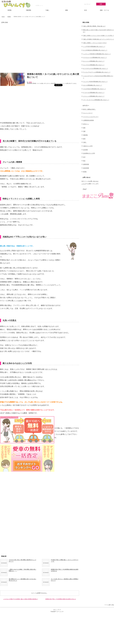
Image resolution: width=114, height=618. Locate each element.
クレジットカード (88, 113)
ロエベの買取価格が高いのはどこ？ (92, 85)
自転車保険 (86, 168)
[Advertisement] (39, 49)
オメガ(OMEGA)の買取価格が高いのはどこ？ (95, 50)
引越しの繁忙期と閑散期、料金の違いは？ (94, 26)
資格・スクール (104, 10)
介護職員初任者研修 (88, 120)
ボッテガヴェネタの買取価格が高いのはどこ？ (95, 68)
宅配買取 (28, 10)
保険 (66, 10)
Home (3, 16)
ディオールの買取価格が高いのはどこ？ (93, 92)
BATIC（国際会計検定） (89, 109)
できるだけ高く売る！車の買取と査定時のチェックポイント (22, 560)
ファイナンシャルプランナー (90, 116)
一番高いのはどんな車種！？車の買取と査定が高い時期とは (22, 570)
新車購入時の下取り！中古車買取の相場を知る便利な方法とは (64, 570)
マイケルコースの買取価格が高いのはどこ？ (95, 57)
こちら (83, 183)
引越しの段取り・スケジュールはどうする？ (95, 42)
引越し (47, 10)
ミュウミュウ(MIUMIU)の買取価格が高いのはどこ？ (97, 54)
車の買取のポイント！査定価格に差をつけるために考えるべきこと (22, 579)
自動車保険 (86, 164)
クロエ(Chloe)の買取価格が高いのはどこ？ (94, 88)
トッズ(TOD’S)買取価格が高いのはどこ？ (94, 46)
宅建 (84, 131)
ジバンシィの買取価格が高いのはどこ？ (93, 96)
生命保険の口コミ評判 (89, 153)
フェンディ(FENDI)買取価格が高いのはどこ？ (95, 81)
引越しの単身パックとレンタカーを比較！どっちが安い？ (98, 35)
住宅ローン (86, 124)
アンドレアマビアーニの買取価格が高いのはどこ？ (96, 72)
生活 (85, 10)
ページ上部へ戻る (109, 604)
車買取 (9, 10)
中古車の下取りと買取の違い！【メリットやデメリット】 (64, 560)
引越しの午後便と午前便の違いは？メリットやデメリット (98, 39)
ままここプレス (57, 609)
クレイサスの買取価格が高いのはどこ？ (93, 65)
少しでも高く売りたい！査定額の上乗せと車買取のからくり (64, 579)
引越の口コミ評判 (88, 146)
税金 (84, 160)
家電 (84, 138)
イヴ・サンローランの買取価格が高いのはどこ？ (96, 99)
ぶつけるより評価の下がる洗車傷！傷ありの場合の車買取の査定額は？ (20, 599)
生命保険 (85, 149)
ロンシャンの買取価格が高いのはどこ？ (93, 61)
